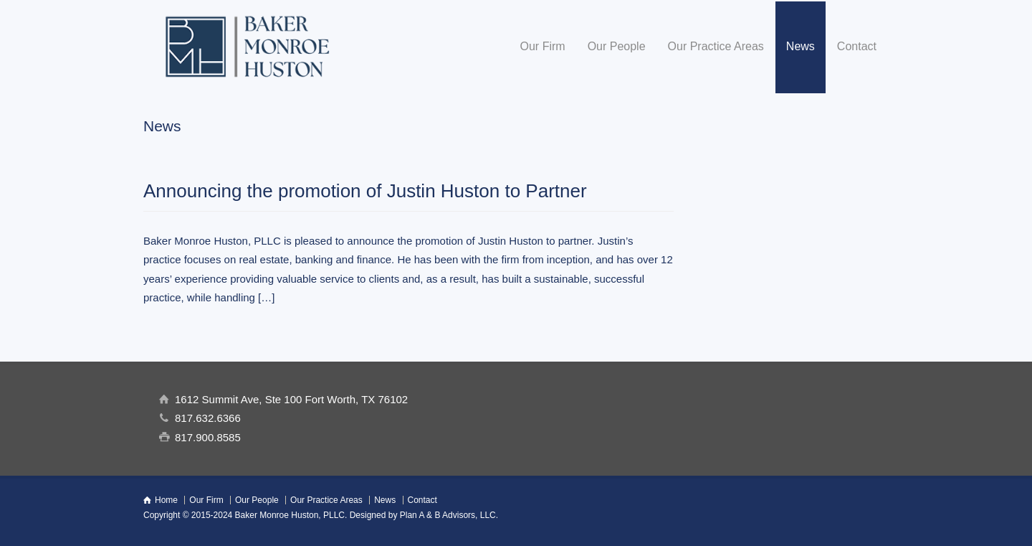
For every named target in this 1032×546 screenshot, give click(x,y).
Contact (856, 46)
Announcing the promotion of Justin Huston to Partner (365, 191)
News (800, 46)
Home (166, 500)
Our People (617, 46)
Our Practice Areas (716, 46)
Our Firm (542, 46)
